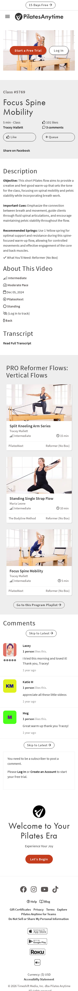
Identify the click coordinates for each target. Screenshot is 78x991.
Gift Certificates (20, 909)
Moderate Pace (17, 285)
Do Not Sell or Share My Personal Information (39, 919)
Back (8, 320)
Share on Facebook (16, 150)
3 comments (54, 127)
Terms (50, 909)
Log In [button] (59, 50)
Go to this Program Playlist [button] (39, 605)
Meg (25, 713)
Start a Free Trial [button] (28, 50)
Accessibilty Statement (39, 979)
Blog (45, 902)
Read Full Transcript (17, 343)
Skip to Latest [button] (41, 633)
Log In (21, 772)
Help (32, 902)
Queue (52, 137)
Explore (62, 909)
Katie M (28, 682)
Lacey (27, 646)
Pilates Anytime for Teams (38, 914)
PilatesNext (15, 299)
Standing (13, 306)
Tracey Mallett (13, 127)
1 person (28, 651)
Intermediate (17, 278)
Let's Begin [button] (39, 859)
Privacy (38, 909)
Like (11, 137)
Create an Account (43, 772)
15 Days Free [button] (40, 5)
